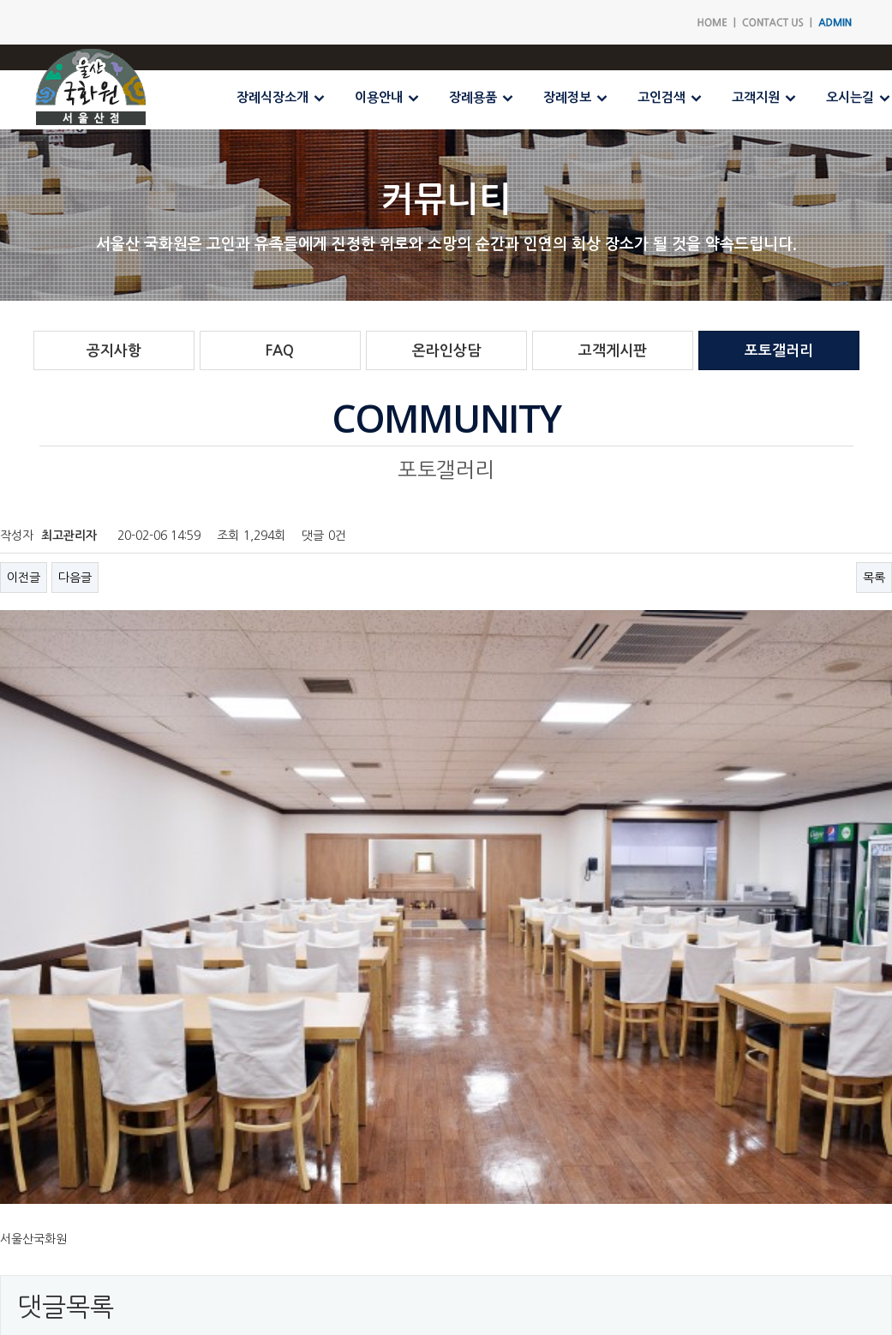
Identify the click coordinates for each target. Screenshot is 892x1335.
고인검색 (661, 97)
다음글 (75, 578)
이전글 (23, 578)
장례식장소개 (272, 97)
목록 (874, 578)
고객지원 (756, 97)
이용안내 (379, 97)
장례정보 (567, 97)
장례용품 (473, 97)
